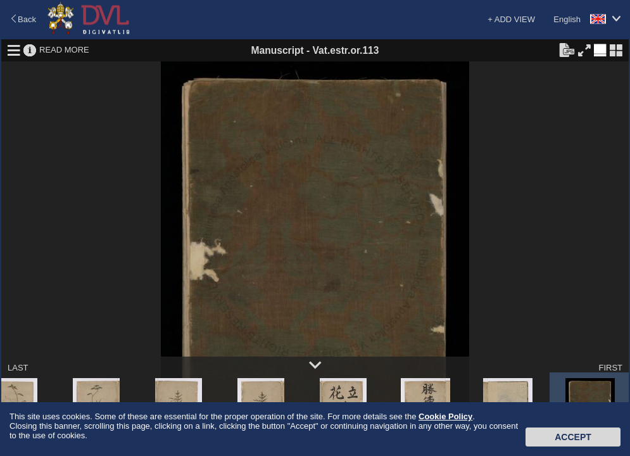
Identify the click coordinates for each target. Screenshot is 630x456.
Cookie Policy (445, 416)
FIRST (610, 367)
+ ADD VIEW (511, 19)
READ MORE (64, 49)
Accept (573, 437)
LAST (18, 367)
